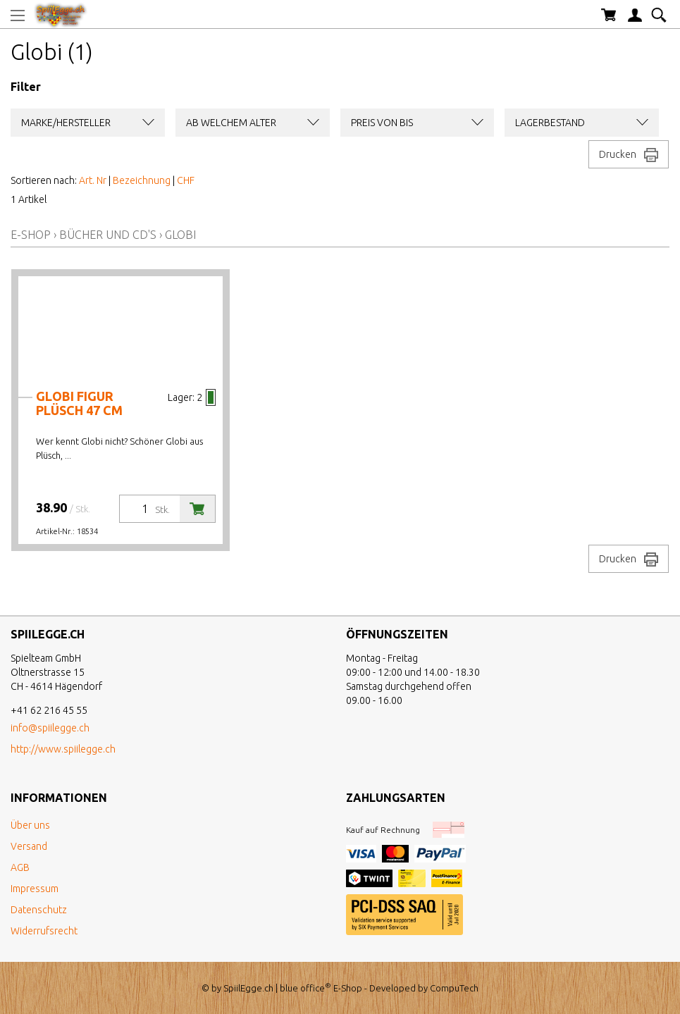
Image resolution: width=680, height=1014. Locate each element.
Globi (180, 234)
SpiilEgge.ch (248, 988)
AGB (20, 867)
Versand (29, 846)
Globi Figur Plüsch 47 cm (79, 403)
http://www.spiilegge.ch (63, 749)
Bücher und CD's (107, 234)
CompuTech (454, 988)
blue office (305, 988)
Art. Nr (92, 180)
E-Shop (31, 234)
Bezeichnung (142, 180)
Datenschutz (39, 909)
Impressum (34, 888)
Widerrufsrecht (44, 930)
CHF (185, 180)
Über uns (30, 825)
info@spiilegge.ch (50, 728)
